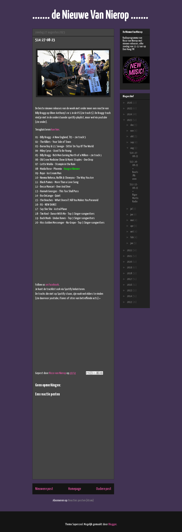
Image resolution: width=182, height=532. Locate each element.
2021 (130, 256)
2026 (130, 102)
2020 (130, 261)
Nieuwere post (44, 489)
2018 (130, 273)
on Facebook (52, 284)
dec (132, 125)
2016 (130, 284)
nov (132, 130)
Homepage (74, 489)
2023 (130, 120)
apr (132, 226)
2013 (130, 302)
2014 (130, 296)
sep (132, 142)
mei (132, 220)
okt (132, 136)
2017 (130, 279)
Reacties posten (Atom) (81, 500)
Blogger (112, 524)
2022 (130, 250)
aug (132, 148)
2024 (130, 114)
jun (132, 214)
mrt (132, 231)
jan (132, 243)
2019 (130, 267)
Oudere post (103, 489)
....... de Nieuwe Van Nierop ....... (90, 15)
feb (132, 237)
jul (131, 209)
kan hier (55, 129)
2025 (130, 108)
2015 (130, 290)
